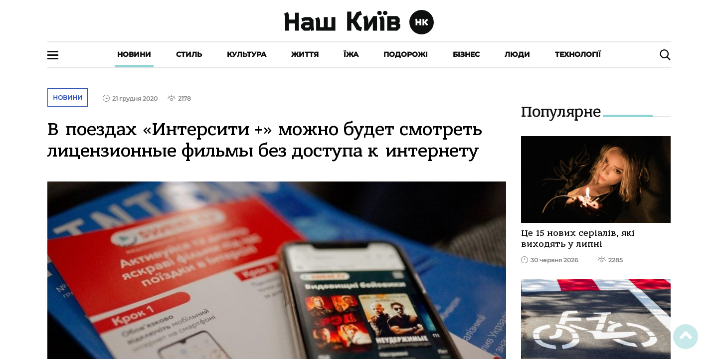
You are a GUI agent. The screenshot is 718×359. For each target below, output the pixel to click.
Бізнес (466, 54)
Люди (517, 54)
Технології (578, 54)
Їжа (351, 54)
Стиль (189, 54)
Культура (246, 54)
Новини (134, 54)
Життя (305, 54)
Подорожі (405, 54)
